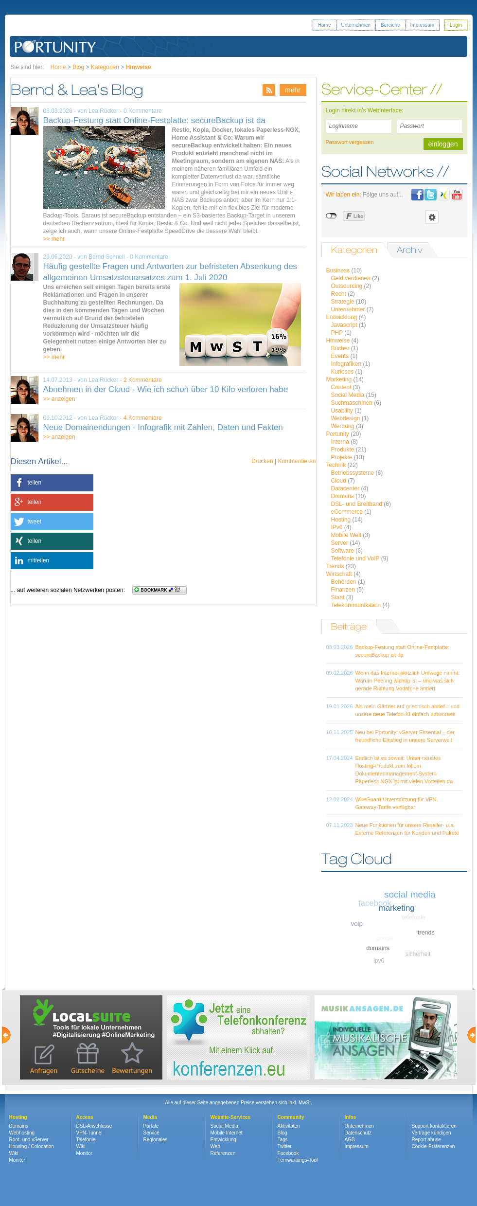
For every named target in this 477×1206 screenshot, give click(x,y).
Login (455, 25)
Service (151, 1132)
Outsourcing (347, 286)
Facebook (288, 1153)
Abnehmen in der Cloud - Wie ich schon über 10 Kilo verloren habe (165, 389)
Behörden (343, 581)
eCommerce (347, 511)
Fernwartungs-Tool (298, 1160)
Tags (283, 1139)
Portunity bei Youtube (457, 194)
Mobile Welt (346, 535)
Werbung (342, 426)
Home (324, 25)
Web (215, 1146)
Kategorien (105, 67)
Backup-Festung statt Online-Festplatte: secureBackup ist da (154, 120)
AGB (350, 1139)
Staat (338, 597)
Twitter (285, 1146)
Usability (342, 410)
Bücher (340, 348)
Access (84, 1117)
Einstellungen (432, 217)
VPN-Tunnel (89, 1132)
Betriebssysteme (352, 472)
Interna (340, 441)
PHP (337, 332)
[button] (52, 482)
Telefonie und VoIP (355, 558)
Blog (78, 67)
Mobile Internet (227, 1132)
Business (338, 270)
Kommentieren (297, 461)
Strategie (342, 301)
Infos (350, 1117)
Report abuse (426, 1139)
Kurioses (342, 371)
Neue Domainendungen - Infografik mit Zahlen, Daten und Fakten (163, 427)
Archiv (410, 250)
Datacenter (345, 488)
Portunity (337, 434)
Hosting (341, 519)
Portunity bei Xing (444, 194)
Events (340, 356)
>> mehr (54, 238)
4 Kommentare (143, 417)
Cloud (338, 480)
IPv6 (337, 527)
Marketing (339, 379)
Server (339, 543)
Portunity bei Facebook (417, 194)
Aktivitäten (289, 1126)
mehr (292, 90)
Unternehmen (356, 25)
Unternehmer (348, 309)
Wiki (13, 1153)
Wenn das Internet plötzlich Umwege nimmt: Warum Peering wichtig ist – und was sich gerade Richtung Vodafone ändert (407, 680)
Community (291, 1117)
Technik (336, 465)
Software (342, 550)
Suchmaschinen (351, 402)
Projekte (342, 457)
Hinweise (338, 340)
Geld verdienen (351, 278)
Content (341, 387)
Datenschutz (358, 1132)
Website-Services (231, 1117)
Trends (335, 566)
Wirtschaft (339, 574)
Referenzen (223, 1153)
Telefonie (86, 1139)
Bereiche (390, 25)
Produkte (342, 449)
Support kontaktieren (434, 1126)
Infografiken (346, 363)
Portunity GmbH (56, 46)
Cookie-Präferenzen (433, 1146)
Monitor (17, 1160)
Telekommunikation (356, 605)
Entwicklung (341, 317)
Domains (342, 496)
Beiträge (349, 626)
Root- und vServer (29, 1139)
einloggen (443, 144)
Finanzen (343, 589)
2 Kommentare (143, 380)
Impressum (422, 25)
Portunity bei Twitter (430, 194)
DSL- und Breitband (356, 504)
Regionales (155, 1139)
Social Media (348, 395)
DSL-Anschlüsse (94, 1126)
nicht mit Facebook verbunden (332, 216)
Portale (151, 1126)
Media (150, 1117)
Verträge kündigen (431, 1132)
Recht (338, 293)
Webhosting (22, 1132)
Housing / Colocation (31, 1146)
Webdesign (345, 418)
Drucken (262, 461)
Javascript (344, 325)
